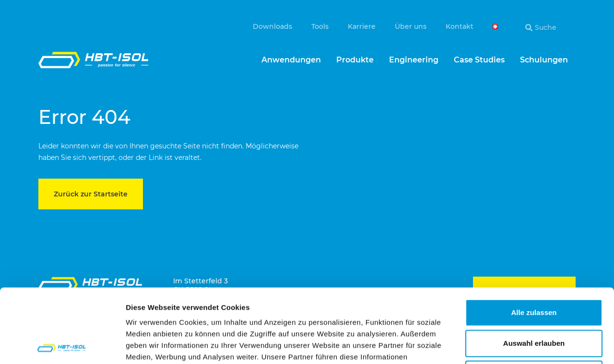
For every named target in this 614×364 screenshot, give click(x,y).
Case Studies (479, 59)
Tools (320, 26)
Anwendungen (291, 59)
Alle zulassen (533, 238)
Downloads (272, 26)
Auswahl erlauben (534, 269)
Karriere (362, 26)
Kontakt (459, 26)
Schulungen (544, 59)
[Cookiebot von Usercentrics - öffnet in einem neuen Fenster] (62, 345)
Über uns (410, 26)
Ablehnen (534, 300)
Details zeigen (510, 345)
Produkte (355, 59)
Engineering (413, 59)
